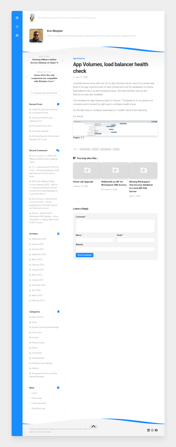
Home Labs (37, 332)
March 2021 (37, 275)
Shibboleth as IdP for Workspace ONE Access (112, 185)
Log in (34, 393)
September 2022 (39, 254)
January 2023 (38, 249)
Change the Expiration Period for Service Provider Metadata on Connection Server (43, 191)
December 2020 (38, 285)
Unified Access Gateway (42, 363)
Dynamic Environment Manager (45, 327)
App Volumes (79, 58)
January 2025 (38, 244)
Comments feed (39, 403)
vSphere (35, 368)
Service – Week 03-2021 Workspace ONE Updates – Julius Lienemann (43, 216)
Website (79, 244)
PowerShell (37, 353)
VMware (116, 149)
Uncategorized (38, 358)
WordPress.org (38, 408)
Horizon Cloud (38, 343)
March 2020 (37, 295)
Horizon (95, 149)
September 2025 (39, 239)
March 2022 (37, 259)
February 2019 (38, 300)
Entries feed (37, 398)
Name (79, 235)
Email (120, 235)
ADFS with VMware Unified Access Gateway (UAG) (43, 159)
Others (35, 348)
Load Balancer (106, 149)
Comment (81, 217)
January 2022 (38, 270)
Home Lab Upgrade (83, 181)
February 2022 (38, 265)
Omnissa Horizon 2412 (42, 126)
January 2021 (38, 280)
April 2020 (36, 290)
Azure (34, 322)
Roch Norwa (37, 199)
